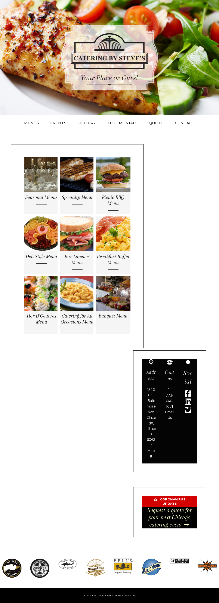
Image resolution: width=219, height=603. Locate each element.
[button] (188, 393)
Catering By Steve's (109, 57)
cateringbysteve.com (120, 595)
